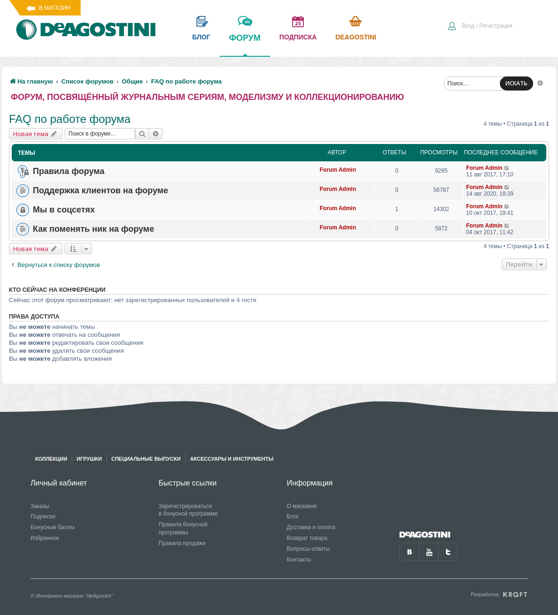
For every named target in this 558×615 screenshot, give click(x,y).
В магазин (54, 8)
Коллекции (51, 459)
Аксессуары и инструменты (231, 459)
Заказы (39, 506)
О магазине (302, 506)
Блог (293, 516)
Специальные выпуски (146, 459)
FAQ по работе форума (69, 119)
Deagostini (355, 37)
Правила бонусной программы (182, 528)
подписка (298, 37)
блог (201, 37)
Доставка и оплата (311, 527)
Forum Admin (338, 170)
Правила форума (69, 171)
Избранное (44, 538)
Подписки (42, 516)
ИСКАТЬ (516, 83)
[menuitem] (479, 27)
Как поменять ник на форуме (93, 229)
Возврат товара (307, 538)
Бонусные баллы (52, 527)
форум (244, 44)
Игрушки (89, 459)
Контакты (299, 559)
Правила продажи (181, 543)
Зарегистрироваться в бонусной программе (188, 510)
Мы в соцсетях (64, 209)
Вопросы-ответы (308, 549)
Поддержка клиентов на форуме (100, 190)
